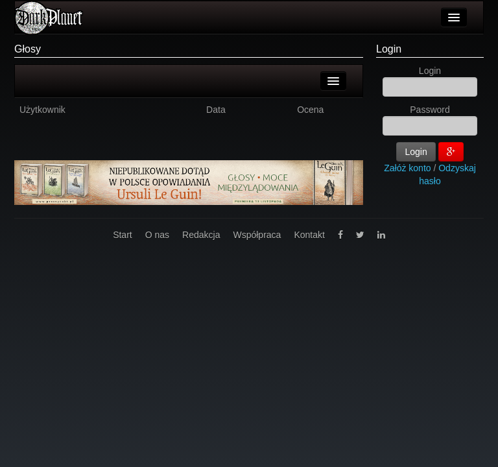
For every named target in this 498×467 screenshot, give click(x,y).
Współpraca (257, 235)
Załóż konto (407, 168)
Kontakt (309, 235)
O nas (157, 235)
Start (122, 235)
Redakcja (201, 235)
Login (388, 48)
